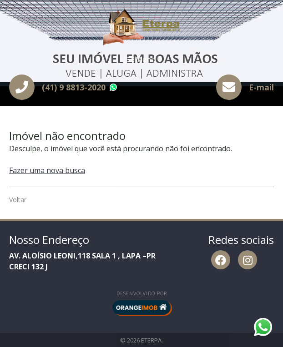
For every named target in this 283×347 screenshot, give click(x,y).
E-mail (261, 87)
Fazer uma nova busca (47, 170)
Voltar (17, 199)
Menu (141, 59)
